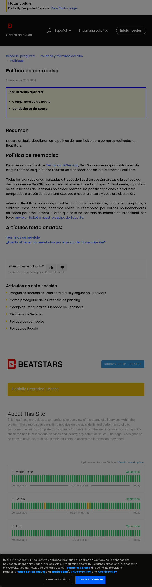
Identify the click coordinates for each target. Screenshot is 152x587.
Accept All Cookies (90, 579)
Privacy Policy (81, 572)
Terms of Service (78, 568)
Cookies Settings (58, 579)
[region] (76, 570)
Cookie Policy (107, 572)
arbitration (60, 572)
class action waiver (31, 572)
